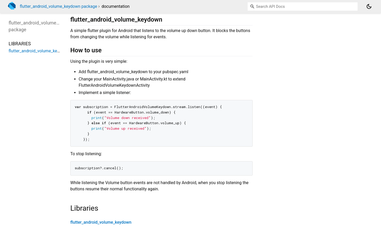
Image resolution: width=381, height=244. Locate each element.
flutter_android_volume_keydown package (58, 6)
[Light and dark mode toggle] (369, 6)
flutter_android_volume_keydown (101, 222)
